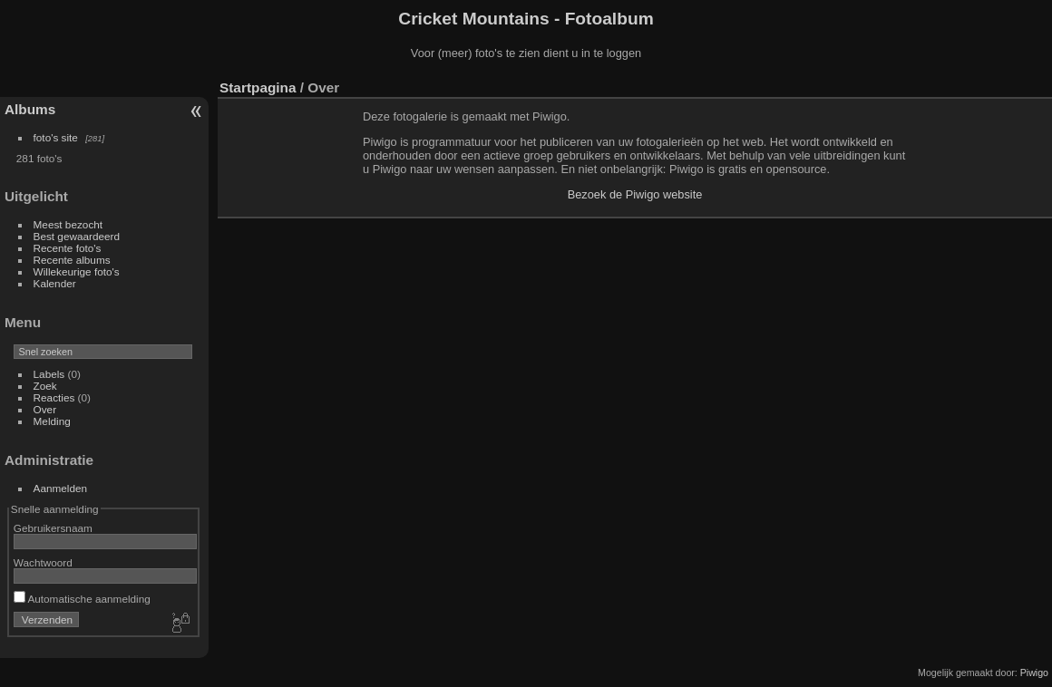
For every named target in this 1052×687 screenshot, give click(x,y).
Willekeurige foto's (77, 271)
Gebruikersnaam (53, 528)
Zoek (45, 386)
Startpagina (258, 87)
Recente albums (72, 260)
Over (45, 409)
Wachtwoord (43, 562)
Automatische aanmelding (82, 599)
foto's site (56, 137)
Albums (30, 109)
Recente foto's (68, 248)
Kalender (55, 283)
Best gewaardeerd (77, 236)
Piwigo (1034, 672)
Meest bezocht (68, 224)
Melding (52, 421)
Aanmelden (61, 488)
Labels (49, 374)
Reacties (54, 397)
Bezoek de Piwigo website (635, 194)
